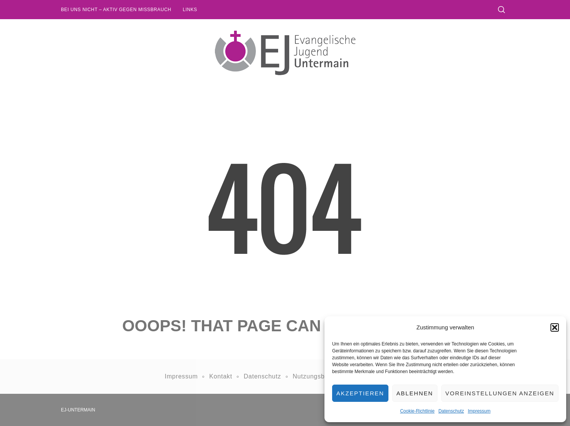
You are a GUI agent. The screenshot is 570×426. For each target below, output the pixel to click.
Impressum (479, 411)
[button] (555, 327)
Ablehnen (414, 393)
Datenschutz (451, 411)
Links (190, 9)
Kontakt (220, 376)
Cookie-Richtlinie (417, 411)
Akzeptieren (360, 393)
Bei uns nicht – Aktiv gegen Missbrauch (116, 9)
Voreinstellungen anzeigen (500, 393)
